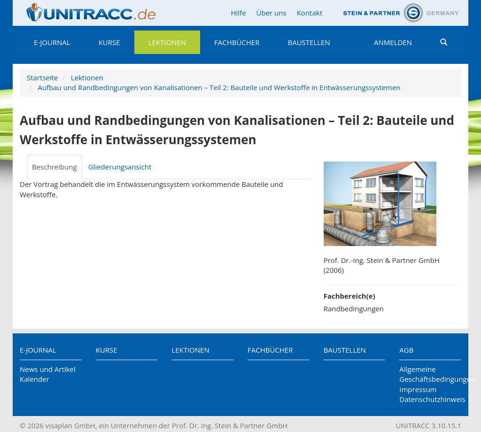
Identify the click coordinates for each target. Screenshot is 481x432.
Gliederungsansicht (120, 166)
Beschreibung (54, 166)
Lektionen (167, 42)
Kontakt (309, 12)
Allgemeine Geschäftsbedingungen (430, 374)
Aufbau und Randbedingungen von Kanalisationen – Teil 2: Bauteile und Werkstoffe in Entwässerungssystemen (219, 87)
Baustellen (308, 42)
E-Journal (52, 42)
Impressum (417, 389)
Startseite (42, 77)
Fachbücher (236, 42)
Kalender (34, 379)
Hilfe (238, 12)
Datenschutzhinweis (430, 399)
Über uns (271, 12)
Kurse (109, 42)
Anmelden (393, 42)
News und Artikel (48, 369)
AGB (406, 350)
